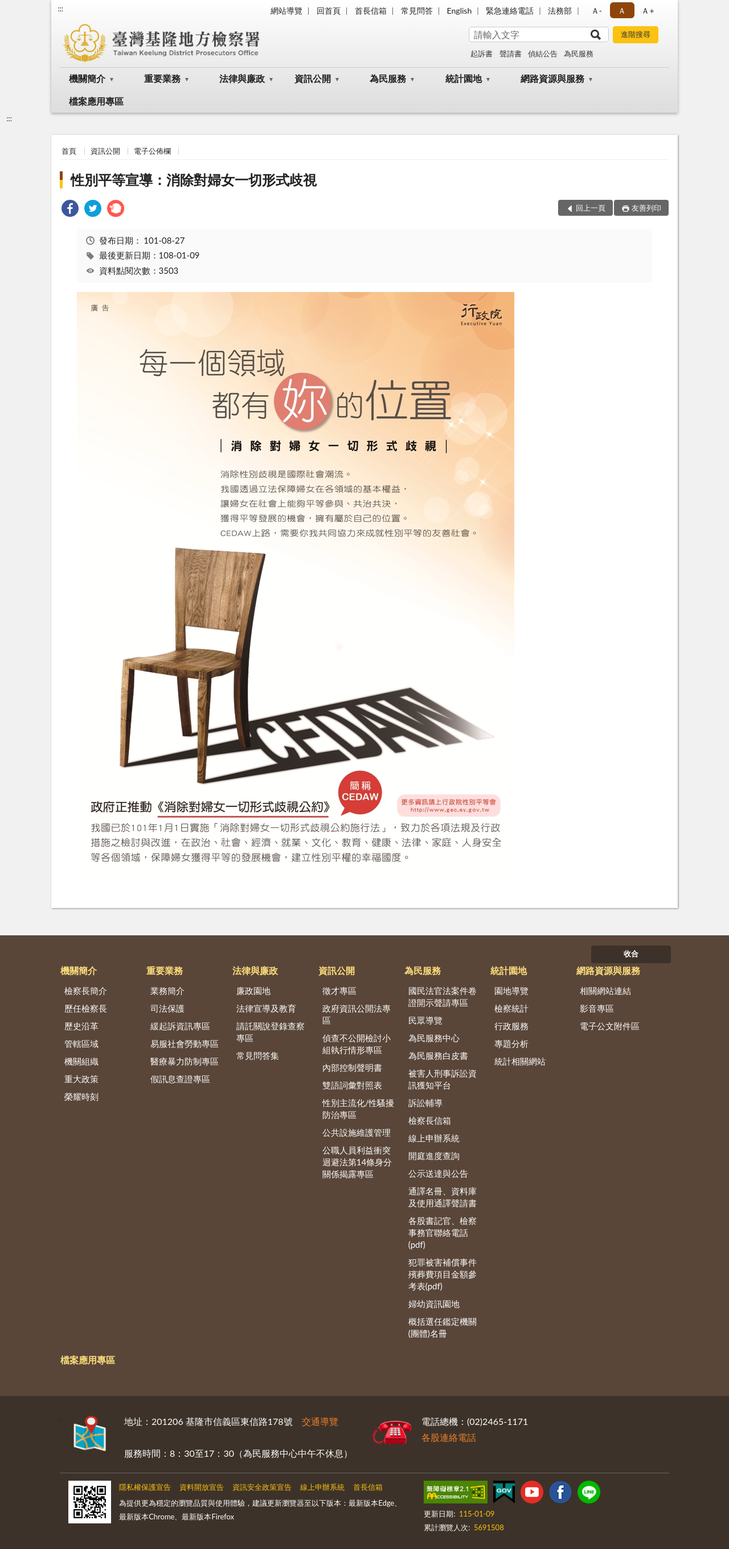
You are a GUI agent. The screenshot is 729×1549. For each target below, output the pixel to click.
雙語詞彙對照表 (352, 1085)
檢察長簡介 (85, 990)
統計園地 (463, 78)
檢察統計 (511, 1008)
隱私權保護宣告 (145, 1487)
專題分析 (511, 1043)
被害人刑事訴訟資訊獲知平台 (442, 1079)
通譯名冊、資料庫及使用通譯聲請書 (442, 1197)
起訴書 (481, 53)
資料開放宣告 (201, 1487)
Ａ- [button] (596, 10)
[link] (70, 210)
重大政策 (81, 1079)
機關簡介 (87, 78)
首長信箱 (371, 10)
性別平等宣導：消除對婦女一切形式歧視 (194, 179)
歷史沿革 (81, 1026)
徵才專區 (339, 990)
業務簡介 (167, 990)
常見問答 (417, 10)
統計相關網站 (520, 1061)
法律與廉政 (242, 78)
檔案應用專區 (96, 101)
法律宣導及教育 (266, 1008)
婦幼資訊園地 (434, 1304)
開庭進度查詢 (434, 1156)
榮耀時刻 (81, 1096)
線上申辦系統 (434, 1138)
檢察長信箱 (429, 1120)
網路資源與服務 (552, 78)
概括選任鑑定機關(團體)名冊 (442, 1327)
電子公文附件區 (610, 1026)
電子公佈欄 (152, 150)
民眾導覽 (425, 1020)
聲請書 (510, 53)
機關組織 (81, 1061)
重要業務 (162, 78)
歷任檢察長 (85, 1008)
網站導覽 (286, 10)
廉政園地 (253, 990)
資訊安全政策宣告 (262, 1487)
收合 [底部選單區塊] (631, 953)
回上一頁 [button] (590, 207)
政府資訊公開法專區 (356, 1014)
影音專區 (597, 1008)
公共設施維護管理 (356, 1132)
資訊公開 (312, 78)
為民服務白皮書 (438, 1055)
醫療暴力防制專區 (184, 1061)
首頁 (69, 150)
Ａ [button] (622, 10)
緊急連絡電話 (510, 10)
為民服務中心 (434, 1038)
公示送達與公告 (438, 1173)
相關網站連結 (605, 990)
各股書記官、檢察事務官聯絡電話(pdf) (442, 1232)
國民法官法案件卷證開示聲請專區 (442, 996)
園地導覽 (511, 990)
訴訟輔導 (425, 1103)
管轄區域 (81, 1043)
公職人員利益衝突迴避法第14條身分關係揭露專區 (357, 1162)
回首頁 (329, 10)
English (459, 10)
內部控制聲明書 (352, 1067)
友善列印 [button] (646, 207)
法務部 (560, 10)
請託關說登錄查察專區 (270, 1032)
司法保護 (167, 1008)
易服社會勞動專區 (184, 1043)
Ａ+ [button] (647, 10)
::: (60, 8)
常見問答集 (257, 1055)
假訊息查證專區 (180, 1079)
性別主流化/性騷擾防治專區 (358, 1109)
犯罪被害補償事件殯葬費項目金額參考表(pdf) (442, 1274)
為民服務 (578, 53)
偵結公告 (543, 53)
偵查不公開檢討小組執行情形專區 (356, 1044)
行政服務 (511, 1026)
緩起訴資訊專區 (180, 1026)
